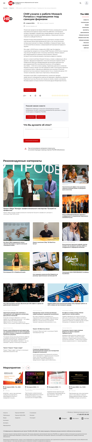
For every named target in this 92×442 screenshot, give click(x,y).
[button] (86, 3)
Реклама (86, 42)
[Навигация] (4, 3)
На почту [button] (41, 117)
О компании (33, 412)
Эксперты (86, 30)
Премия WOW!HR (84, 35)
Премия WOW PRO (83, 37)
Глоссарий (32, 417)
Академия (86, 45)
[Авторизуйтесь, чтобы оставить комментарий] (46, 132)
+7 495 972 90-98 (83, 414)
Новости (86, 20)
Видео (87, 25)
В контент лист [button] (29, 90)
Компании (85, 27)
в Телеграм (31, 117)
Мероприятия (84, 32)
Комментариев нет (30, 26)
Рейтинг (86, 47)
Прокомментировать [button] (31, 140)
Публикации (85, 22)
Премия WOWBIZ (84, 40)
